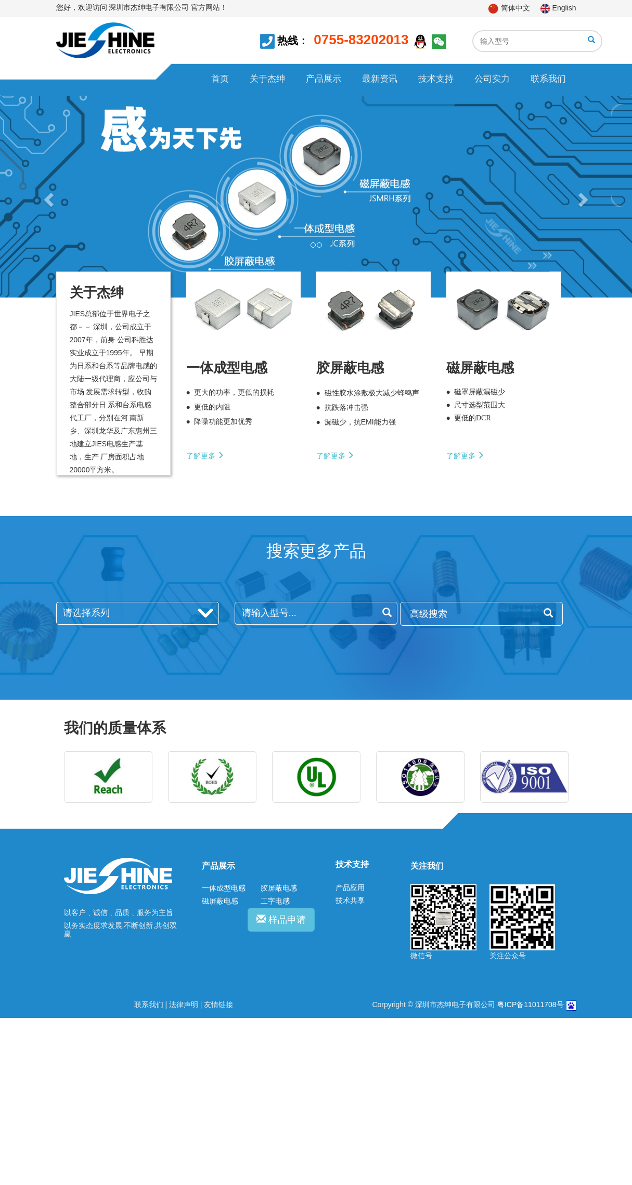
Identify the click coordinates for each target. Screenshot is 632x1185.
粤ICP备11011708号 (530, 1004)
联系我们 (548, 79)
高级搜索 (481, 613)
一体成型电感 (224, 888)
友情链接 (218, 1004)
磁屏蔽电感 (220, 901)
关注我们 (427, 865)
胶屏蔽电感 (279, 888)
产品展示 (323, 79)
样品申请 (281, 919)
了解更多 (205, 456)
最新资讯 (379, 79)
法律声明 (183, 1004)
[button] (47, 197)
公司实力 (492, 79)
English (558, 8)
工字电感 (275, 901)
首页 (220, 79)
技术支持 (436, 79)
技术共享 (350, 900)
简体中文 (509, 8)
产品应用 (350, 887)
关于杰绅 (267, 79)
